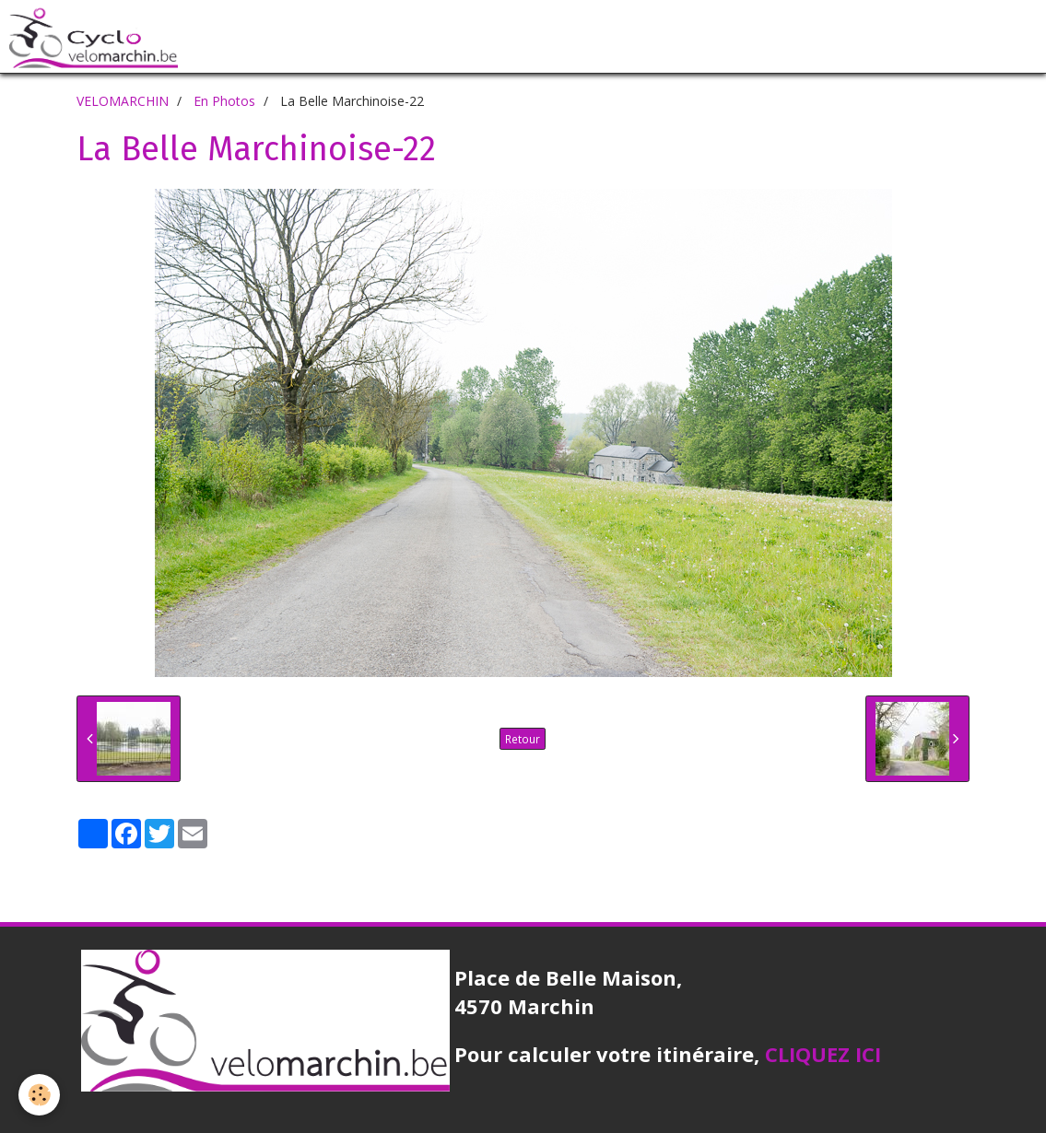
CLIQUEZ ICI (823, 1054)
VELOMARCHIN (122, 101)
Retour (522, 738)
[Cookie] (39, 1094)
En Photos (224, 101)
